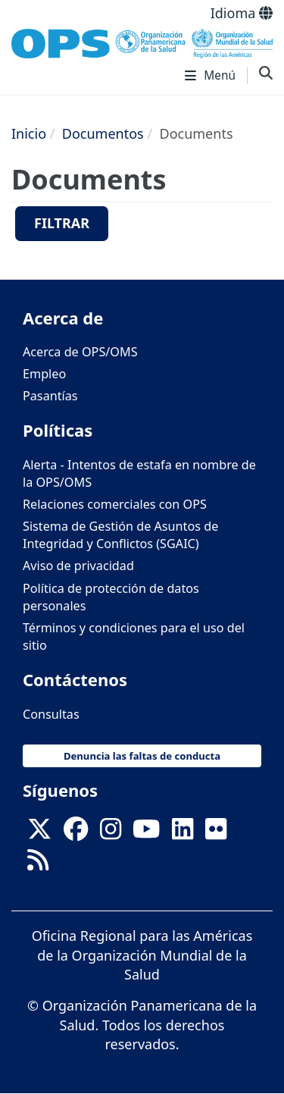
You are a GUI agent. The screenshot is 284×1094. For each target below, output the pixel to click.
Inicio (28, 133)
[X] (39, 833)
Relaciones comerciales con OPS (115, 504)
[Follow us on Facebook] (76, 833)
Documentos (103, 133)
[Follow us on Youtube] (146, 833)
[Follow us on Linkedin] (182, 833)
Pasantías (50, 395)
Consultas (51, 714)
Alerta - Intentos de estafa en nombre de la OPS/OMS (139, 473)
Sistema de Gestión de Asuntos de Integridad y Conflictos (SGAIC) (120, 535)
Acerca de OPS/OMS (80, 351)
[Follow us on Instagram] (110, 833)
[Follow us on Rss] (37, 864)
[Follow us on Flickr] (215, 833)
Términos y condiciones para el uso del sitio (134, 636)
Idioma (242, 13)
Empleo (44, 373)
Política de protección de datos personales (111, 597)
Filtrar (61, 223)
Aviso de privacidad (78, 565)
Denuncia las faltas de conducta (142, 756)
